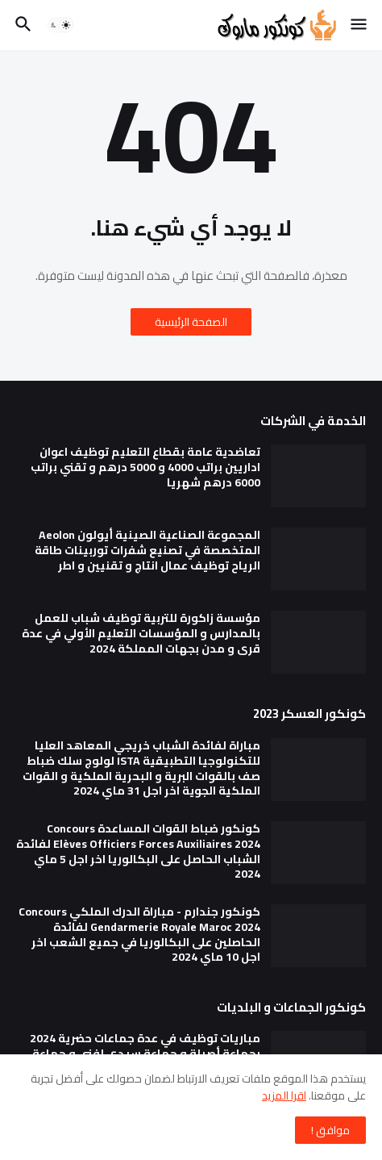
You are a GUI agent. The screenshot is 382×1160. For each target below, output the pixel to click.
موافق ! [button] (330, 1130)
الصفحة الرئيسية (191, 321)
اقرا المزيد (284, 1095)
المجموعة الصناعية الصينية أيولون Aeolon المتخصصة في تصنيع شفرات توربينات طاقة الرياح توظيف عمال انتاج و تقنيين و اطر (147, 551)
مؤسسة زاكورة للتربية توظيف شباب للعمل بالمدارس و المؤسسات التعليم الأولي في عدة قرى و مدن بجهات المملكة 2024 (141, 634)
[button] (360, 25)
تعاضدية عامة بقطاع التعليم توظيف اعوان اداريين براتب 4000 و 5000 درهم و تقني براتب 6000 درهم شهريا (145, 467)
